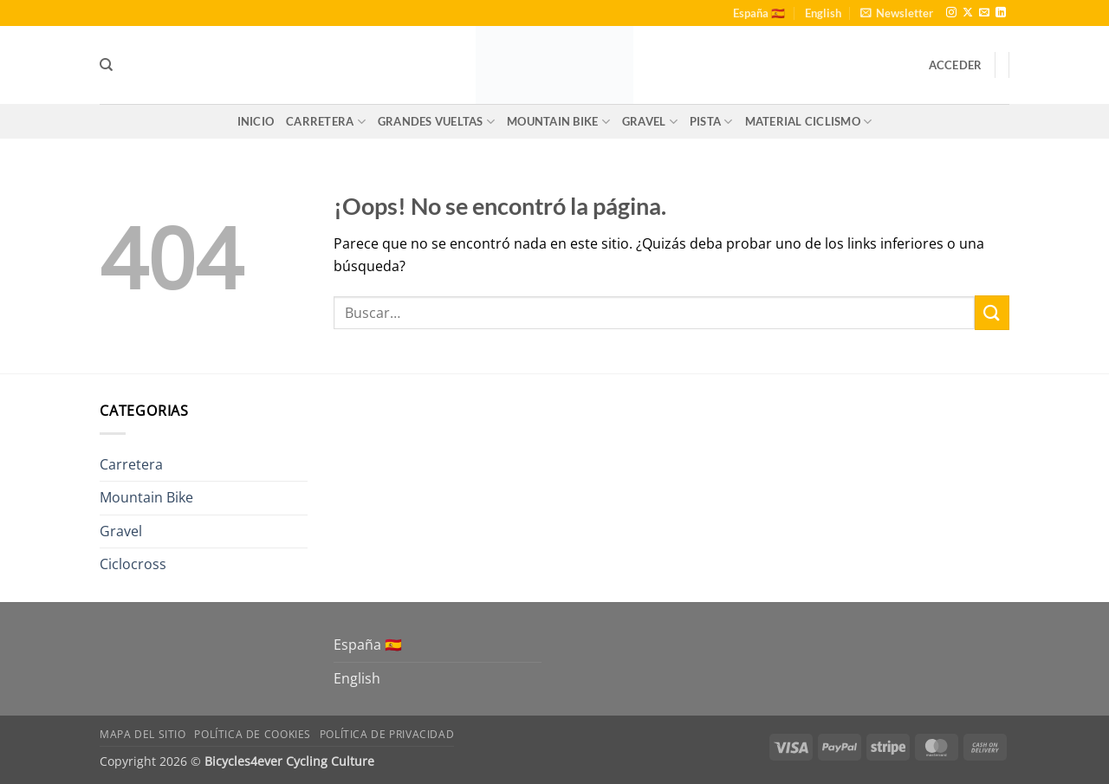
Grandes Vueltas (436, 121)
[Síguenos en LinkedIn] (1001, 13)
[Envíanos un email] (984, 13)
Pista (711, 121)
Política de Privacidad (387, 734)
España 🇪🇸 (759, 13)
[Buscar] (106, 65)
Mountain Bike (558, 121)
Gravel (650, 121)
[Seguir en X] (968, 13)
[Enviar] (992, 312)
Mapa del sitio (143, 734)
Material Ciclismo (808, 121)
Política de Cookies (252, 734)
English (823, 13)
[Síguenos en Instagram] (951, 13)
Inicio (256, 121)
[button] (896, 13)
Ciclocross (133, 563)
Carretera (326, 121)
